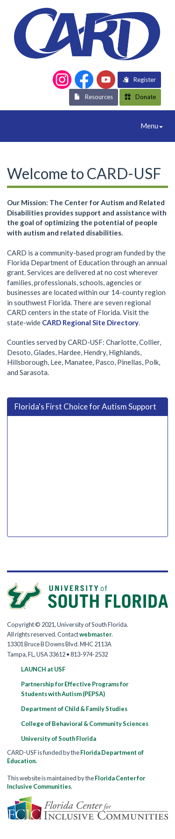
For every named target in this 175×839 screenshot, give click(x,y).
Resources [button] (93, 97)
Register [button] (139, 79)
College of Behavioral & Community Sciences (84, 723)
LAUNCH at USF (43, 669)
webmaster (95, 634)
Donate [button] (140, 97)
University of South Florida (58, 738)
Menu (154, 128)
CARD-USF (23, 124)
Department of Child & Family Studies (74, 708)
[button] (62, 79)
